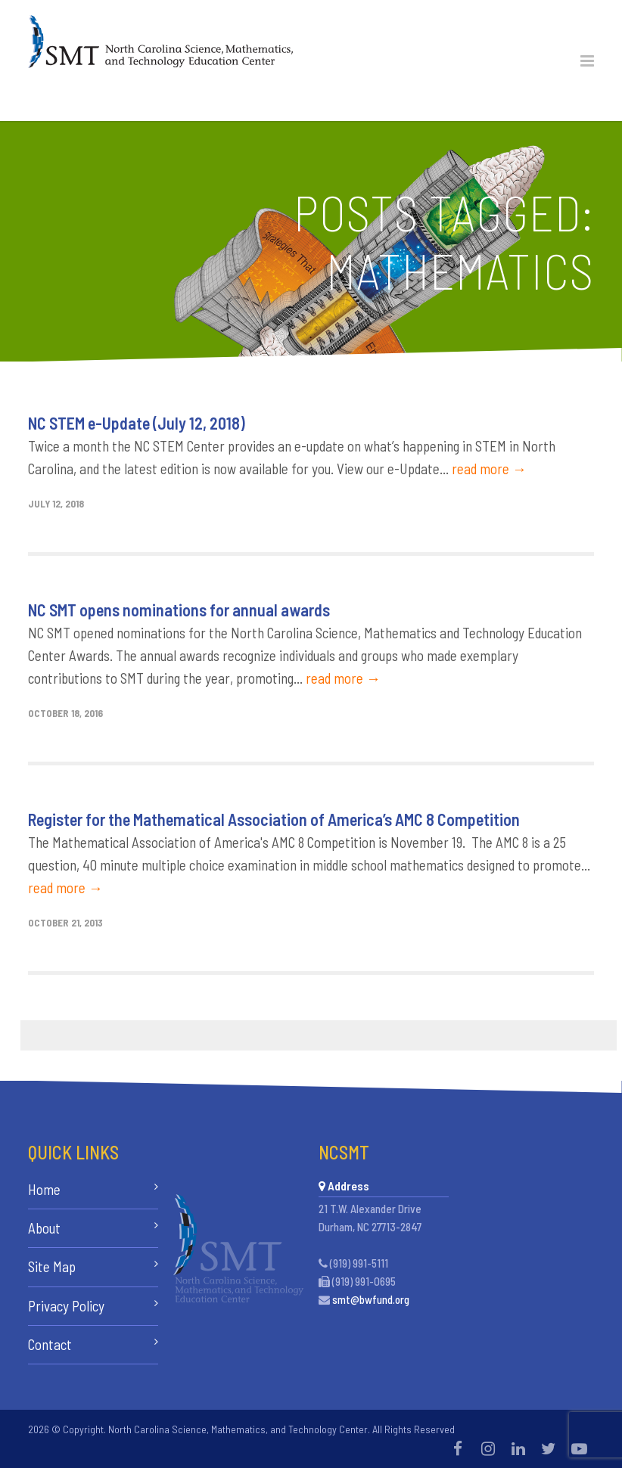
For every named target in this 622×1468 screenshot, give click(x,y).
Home (44, 1189)
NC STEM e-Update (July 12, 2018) (136, 423)
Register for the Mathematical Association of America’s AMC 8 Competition (274, 819)
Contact (50, 1344)
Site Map (52, 1266)
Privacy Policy (66, 1305)
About (44, 1228)
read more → (489, 468)
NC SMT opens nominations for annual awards (179, 609)
